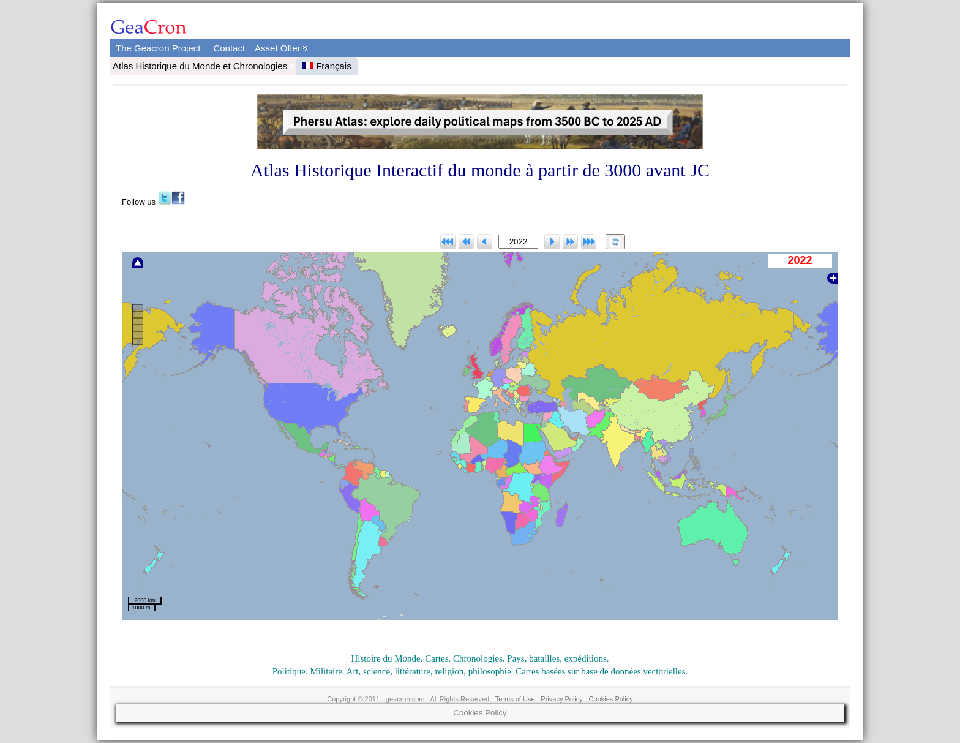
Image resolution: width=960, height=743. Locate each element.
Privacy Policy (561, 699)
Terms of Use (515, 699)
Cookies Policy (611, 699)
